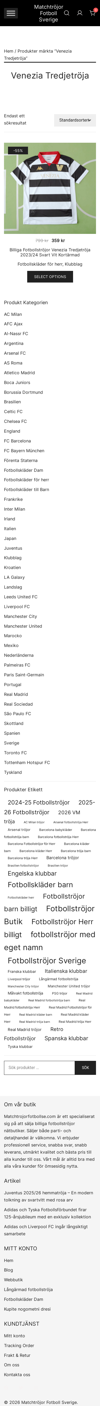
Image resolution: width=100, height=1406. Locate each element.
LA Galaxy (14, 577)
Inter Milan (14, 509)
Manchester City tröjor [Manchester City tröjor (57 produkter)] (23, 986)
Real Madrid (16, 694)
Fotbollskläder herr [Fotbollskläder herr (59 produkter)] (21, 897)
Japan (10, 538)
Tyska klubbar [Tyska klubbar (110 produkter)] (20, 1046)
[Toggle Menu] (11, 13)
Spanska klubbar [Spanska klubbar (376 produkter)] (66, 1038)
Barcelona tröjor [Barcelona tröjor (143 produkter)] (62, 857)
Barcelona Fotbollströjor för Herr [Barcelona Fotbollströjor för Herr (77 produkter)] (31, 844)
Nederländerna (19, 655)
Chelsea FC (15, 421)
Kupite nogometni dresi (27, 1309)
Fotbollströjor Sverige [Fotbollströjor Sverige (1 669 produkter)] (47, 960)
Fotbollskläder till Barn (26, 489)
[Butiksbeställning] (75, 120)
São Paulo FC (17, 713)
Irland (9, 518)
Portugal (12, 684)
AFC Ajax (13, 323)
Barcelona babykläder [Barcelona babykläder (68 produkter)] (55, 830)
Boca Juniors (17, 382)
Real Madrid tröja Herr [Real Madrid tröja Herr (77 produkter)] (75, 1022)
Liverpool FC (17, 606)
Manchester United (23, 626)
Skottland (13, 723)
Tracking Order (19, 1345)
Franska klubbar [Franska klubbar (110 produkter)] (22, 971)
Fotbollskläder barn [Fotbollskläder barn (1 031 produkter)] (40, 884)
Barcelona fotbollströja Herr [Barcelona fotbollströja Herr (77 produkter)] (58, 837)
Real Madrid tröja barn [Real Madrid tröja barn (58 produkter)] (34, 1022)
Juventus (13, 548)
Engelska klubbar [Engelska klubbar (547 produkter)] (32, 873)
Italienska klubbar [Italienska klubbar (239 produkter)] (66, 971)
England (12, 431)
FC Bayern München (24, 450)
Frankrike (13, 499)
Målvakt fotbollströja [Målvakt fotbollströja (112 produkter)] (25, 993)
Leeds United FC (21, 596)
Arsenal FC (15, 353)
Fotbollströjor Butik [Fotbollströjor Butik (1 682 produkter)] (49, 915)
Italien (10, 528)
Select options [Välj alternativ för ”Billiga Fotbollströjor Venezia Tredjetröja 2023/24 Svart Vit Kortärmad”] (50, 276)
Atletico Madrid (19, 372)
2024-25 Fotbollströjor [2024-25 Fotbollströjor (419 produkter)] (39, 802)
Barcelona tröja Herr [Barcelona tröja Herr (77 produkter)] (23, 858)
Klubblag (73, 264)
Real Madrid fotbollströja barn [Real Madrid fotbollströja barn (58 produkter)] (49, 1000)
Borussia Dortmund (23, 392)
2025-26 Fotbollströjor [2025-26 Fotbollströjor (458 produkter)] (49, 807)
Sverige (11, 743)
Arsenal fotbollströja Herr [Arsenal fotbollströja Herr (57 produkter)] (70, 822)
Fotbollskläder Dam (23, 470)
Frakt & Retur (17, 1355)
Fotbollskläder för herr (40, 264)
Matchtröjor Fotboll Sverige (48, 13)
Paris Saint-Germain (24, 674)
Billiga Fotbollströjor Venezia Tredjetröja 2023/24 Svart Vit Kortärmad (50, 252)
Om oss (11, 1364)
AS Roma (13, 363)
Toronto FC (15, 752)
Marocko (13, 635)
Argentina (13, 343)
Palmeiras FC (17, 665)
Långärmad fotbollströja (28, 1289)
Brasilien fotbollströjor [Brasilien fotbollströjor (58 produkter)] (23, 865)
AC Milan (13, 314)
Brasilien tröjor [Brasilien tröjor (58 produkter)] (58, 865)
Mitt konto (14, 1335)
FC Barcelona (17, 440)
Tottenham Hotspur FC (27, 762)
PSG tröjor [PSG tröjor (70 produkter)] (59, 993)
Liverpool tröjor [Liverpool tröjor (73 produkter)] (19, 979)
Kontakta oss (17, 1374)
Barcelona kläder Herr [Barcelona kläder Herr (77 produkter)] (35, 851)
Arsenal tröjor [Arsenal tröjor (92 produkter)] (19, 829)
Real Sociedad (18, 704)
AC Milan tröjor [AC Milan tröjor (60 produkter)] (34, 822)
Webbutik (13, 1279)
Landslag (13, 587)
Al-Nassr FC (16, 333)
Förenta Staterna (21, 460)
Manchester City (20, 616)
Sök (85, 1068)
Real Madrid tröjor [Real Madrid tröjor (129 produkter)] (25, 1029)
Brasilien (12, 401)
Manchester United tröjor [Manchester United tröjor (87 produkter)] (69, 986)
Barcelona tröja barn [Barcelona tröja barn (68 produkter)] (76, 851)
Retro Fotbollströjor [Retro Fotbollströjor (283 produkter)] (33, 1034)
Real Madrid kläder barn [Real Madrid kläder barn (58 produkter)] (35, 1014)
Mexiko (11, 645)
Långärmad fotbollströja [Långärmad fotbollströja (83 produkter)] (58, 979)
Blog (8, 1270)
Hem (8, 51)
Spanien (12, 733)
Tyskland (13, 772)
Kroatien (12, 567)
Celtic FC (13, 411)
